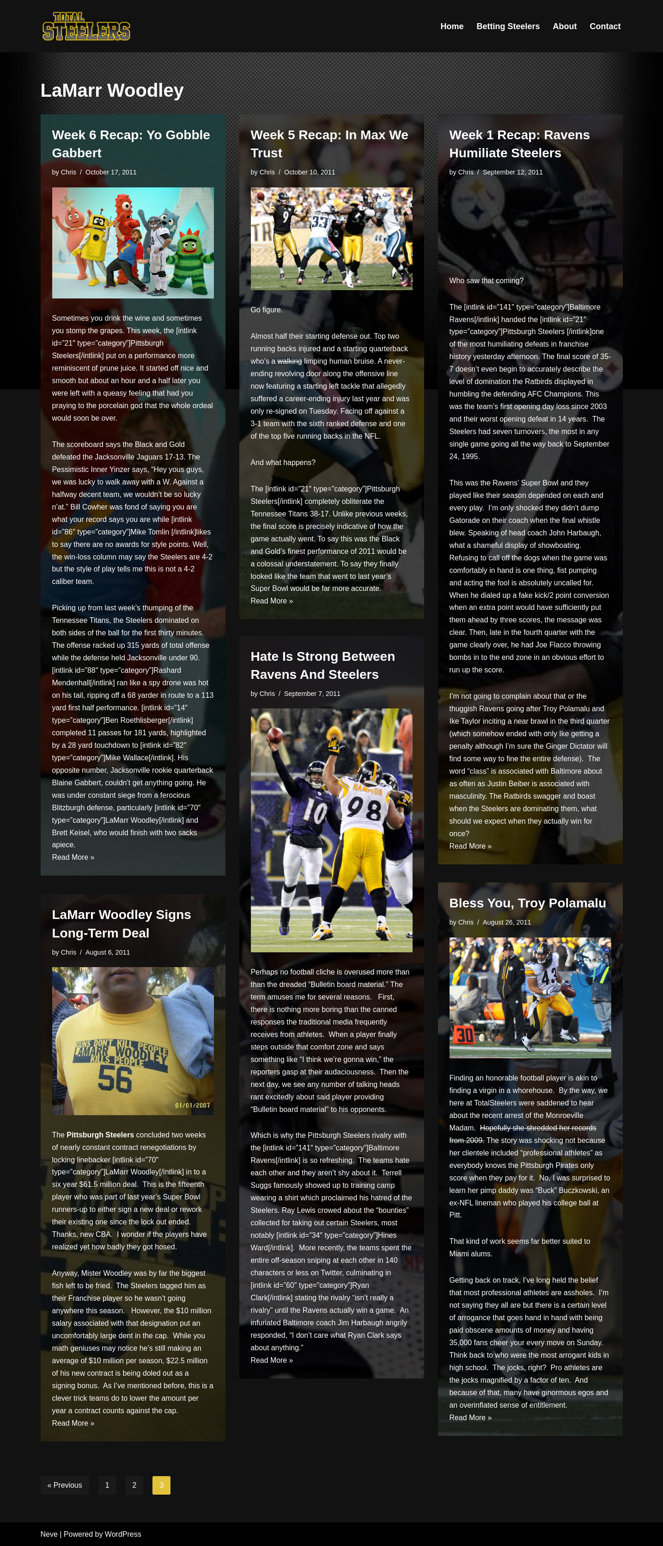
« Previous (65, 1485)
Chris (69, 172)
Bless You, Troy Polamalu (528, 903)
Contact (605, 26)
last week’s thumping (139, 611)
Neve (49, 1534)
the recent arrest (497, 1116)
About (565, 26)
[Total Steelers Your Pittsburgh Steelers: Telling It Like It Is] (87, 26)
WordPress (123, 1534)
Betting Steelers (508, 26)
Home (451, 26)
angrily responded (350, 1339)
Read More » (73, 862)
